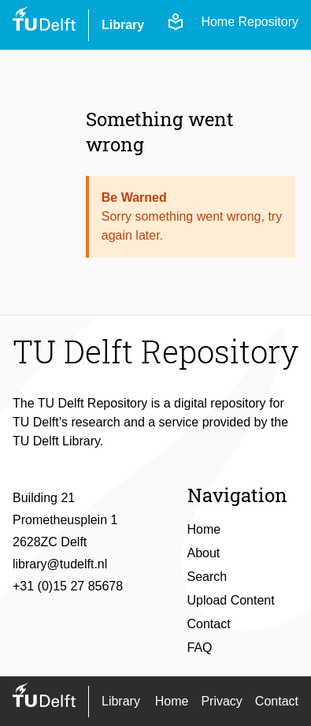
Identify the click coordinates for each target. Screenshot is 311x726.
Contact (209, 624)
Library (123, 25)
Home (204, 529)
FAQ (200, 647)
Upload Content (231, 600)
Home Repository (249, 21)
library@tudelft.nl (60, 564)
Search (207, 576)
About (203, 553)
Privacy (221, 701)
